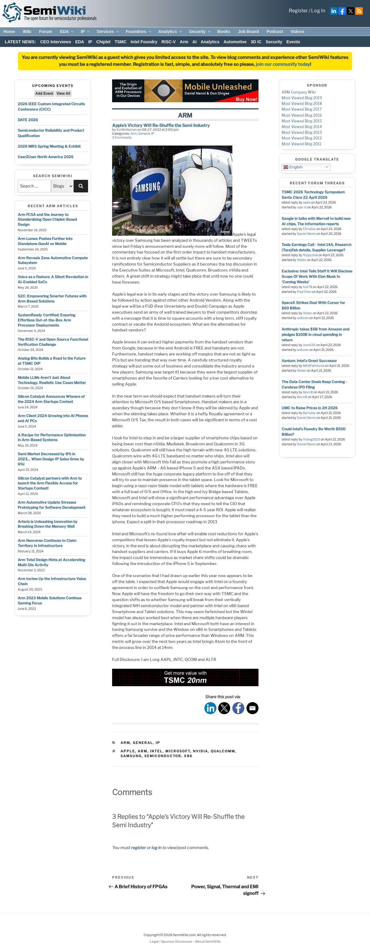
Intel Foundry (144, 41)
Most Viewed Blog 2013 (302, 132)
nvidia (200, 751)
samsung (131, 756)
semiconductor (162, 756)
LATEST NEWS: (20, 41)
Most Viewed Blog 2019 (302, 98)
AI (194, 41)
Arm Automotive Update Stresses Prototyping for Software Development (51, 505)
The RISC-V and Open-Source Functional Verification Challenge (53, 342)
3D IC (256, 41)
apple (128, 751)
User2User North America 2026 (45, 157)
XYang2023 (311, 439)
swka (306, 202)
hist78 (307, 287)
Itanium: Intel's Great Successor (309, 360)
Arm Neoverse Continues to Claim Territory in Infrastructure (47, 543)
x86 (188, 756)
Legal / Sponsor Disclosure (171, 941)
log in (156, 847)
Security (200, 31)
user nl (302, 207)
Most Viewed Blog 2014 (302, 126)
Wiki (27, 31)
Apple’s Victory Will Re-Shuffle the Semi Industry (161, 125)
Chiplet (103, 41)
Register (298, 11)
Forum (45, 31)
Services (108, 31)
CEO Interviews (55, 41)
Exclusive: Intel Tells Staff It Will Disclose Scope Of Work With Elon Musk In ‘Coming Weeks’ (317, 276)
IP (85, 31)
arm (142, 751)
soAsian (303, 318)
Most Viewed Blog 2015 (302, 121)
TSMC (121, 41)
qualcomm (223, 751)
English (292, 166)
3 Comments (122, 137)
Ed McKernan (127, 129)
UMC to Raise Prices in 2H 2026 (310, 408)
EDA (67, 31)
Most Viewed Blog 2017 (302, 109)
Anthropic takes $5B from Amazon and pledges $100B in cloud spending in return (315, 334)
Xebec (301, 260)
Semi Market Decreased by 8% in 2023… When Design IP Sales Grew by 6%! (51, 459)
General (144, 133)
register (138, 847)
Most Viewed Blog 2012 (302, 138)
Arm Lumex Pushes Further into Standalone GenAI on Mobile (45, 241)
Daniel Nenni (306, 234)
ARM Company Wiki (299, 92)
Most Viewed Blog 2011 (301, 144)
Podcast (275, 31)
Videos (297, 31)
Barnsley (309, 413)
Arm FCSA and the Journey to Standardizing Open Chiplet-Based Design (47, 219)
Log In (318, 11)
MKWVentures (313, 366)
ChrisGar (309, 229)
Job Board (248, 31)
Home (9, 31)
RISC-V (168, 41)
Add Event (44, 93)
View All (63, 93)
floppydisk (310, 255)
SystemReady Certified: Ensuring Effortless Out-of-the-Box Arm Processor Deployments (46, 320)
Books (223, 31)
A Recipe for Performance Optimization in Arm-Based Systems (52, 437)
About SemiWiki (208, 941)
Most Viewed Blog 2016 (302, 115)
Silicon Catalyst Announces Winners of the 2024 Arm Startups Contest (51, 399)
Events (293, 41)
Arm (184, 41)
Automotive (235, 41)
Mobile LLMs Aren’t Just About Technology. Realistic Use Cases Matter (52, 380)
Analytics (170, 31)
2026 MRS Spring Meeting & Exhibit (49, 146)
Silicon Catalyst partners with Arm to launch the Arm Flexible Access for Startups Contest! (50, 483)
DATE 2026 (28, 120)
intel (156, 751)
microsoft (177, 751)
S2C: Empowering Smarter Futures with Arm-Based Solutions (52, 298)
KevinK (308, 392)
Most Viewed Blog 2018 (302, 103)
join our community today (283, 64)
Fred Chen (304, 292)
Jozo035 (309, 345)
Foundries (139, 31)
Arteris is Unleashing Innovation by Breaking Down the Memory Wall (48, 524)
